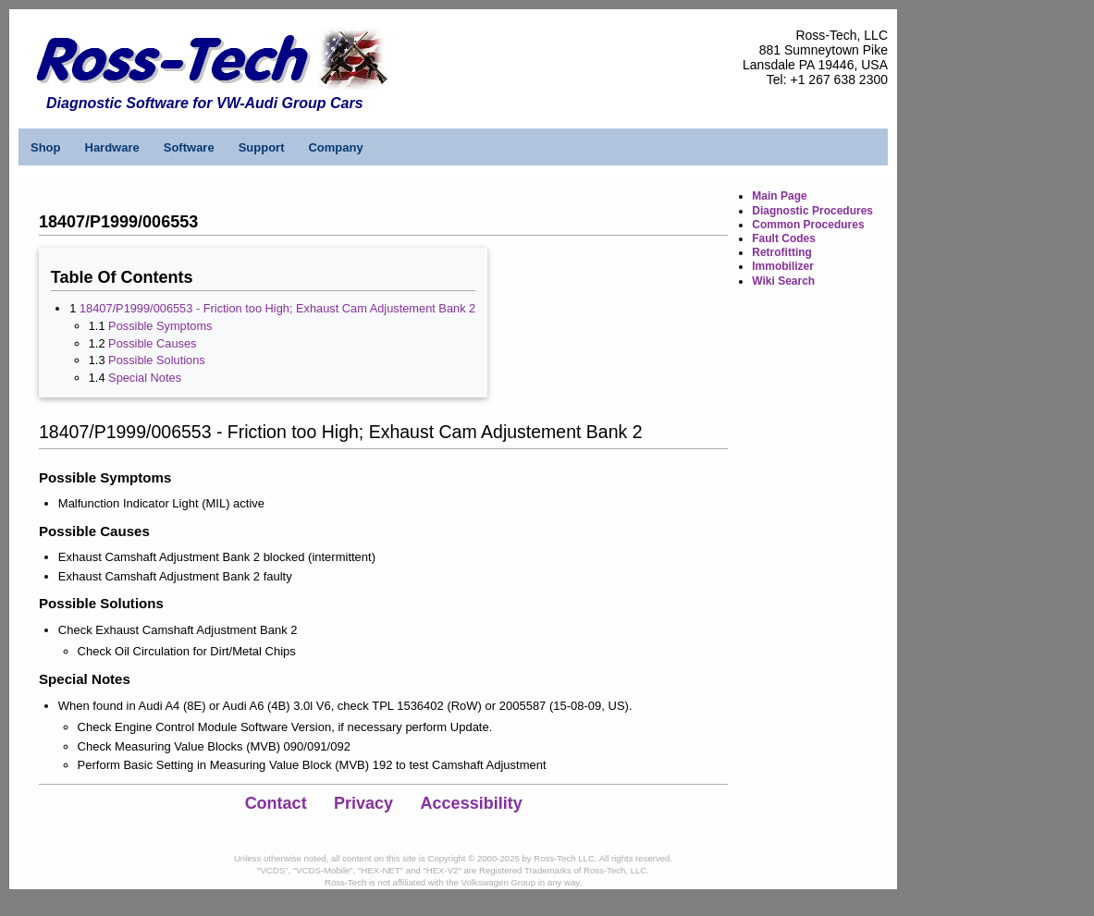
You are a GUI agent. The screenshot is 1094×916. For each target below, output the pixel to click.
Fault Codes (784, 238)
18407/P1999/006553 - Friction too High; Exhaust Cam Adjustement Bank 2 (277, 308)
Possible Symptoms (160, 326)
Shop (46, 147)
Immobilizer (783, 266)
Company (335, 147)
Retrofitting (782, 252)
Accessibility (471, 803)
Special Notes (144, 378)
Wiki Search (783, 281)
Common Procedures (808, 224)
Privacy (363, 803)
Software (189, 147)
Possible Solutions (156, 360)
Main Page (779, 195)
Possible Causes (152, 343)
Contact (276, 803)
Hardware (112, 147)
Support (262, 147)
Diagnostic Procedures (812, 210)
